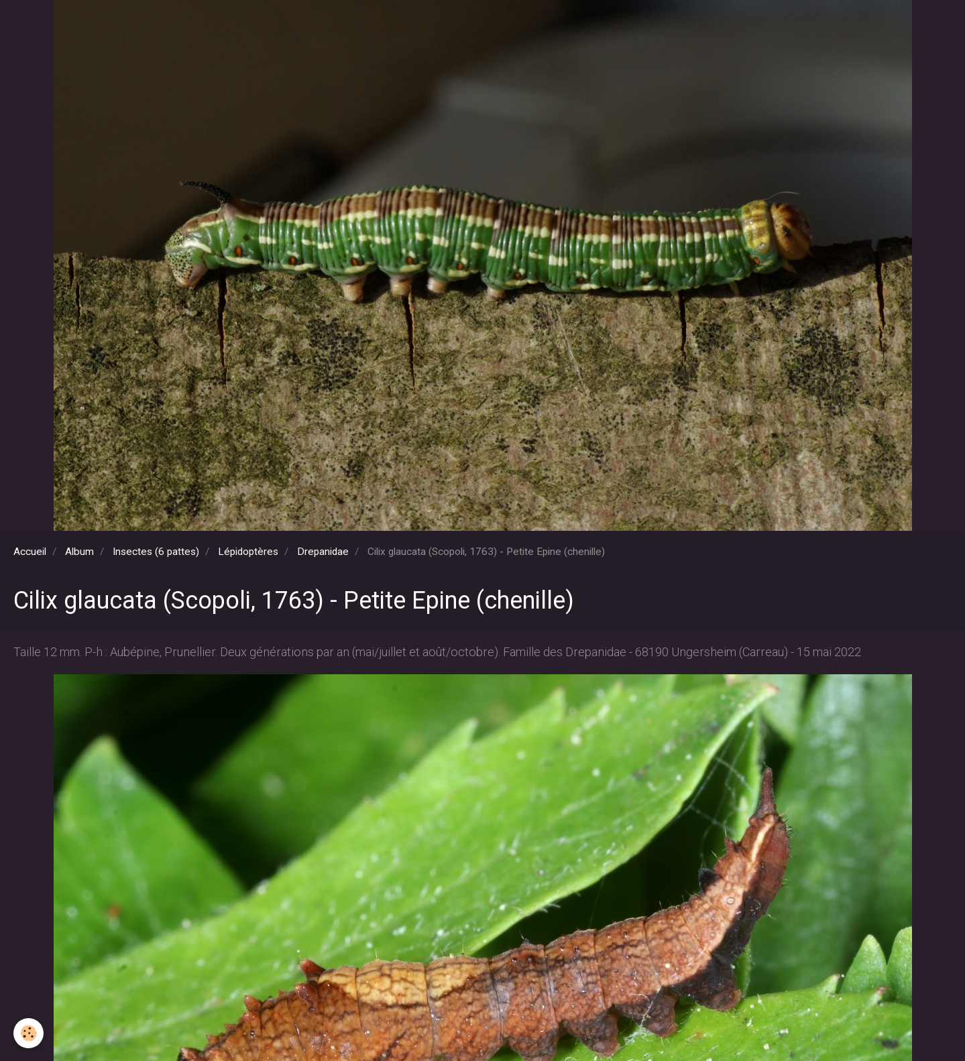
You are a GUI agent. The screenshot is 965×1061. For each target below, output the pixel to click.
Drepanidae (323, 552)
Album (79, 552)
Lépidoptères (248, 552)
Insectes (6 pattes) (156, 552)
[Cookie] (28, 1033)
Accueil (29, 552)
